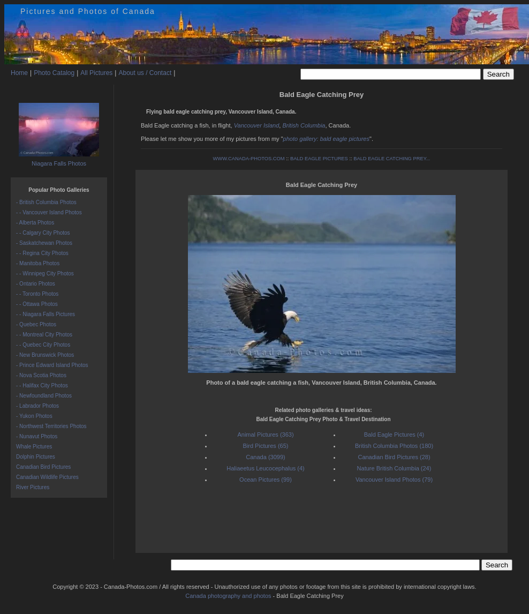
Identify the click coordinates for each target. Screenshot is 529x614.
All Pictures (96, 73)
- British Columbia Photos (46, 202)
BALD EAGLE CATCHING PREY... (391, 158)
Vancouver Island (256, 125)
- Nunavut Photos (36, 436)
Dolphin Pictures (35, 457)
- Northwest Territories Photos (51, 426)
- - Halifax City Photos (42, 385)
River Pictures (32, 487)
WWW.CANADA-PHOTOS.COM (249, 158)
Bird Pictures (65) (266, 446)
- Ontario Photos (35, 284)
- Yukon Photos (34, 416)
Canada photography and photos (228, 596)
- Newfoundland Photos (44, 396)
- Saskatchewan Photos (44, 243)
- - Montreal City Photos (44, 335)
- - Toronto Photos (37, 294)
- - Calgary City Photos (43, 233)
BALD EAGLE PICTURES (319, 158)
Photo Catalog (54, 73)
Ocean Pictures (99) (265, 479)
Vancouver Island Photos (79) (394, 479)
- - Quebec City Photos (43, 345)
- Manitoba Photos (37, 263)
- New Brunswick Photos (45, 355)
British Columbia (303, 125)
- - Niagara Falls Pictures (45, 314)
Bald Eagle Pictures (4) (394, 434)
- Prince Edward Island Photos (52, 365)
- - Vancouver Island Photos (49, 212)
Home (19, 73)
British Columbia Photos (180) (394, 446)
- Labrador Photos (37, 406)
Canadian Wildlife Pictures (47, 477)
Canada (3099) (265, 457)
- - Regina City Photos (42, 253)
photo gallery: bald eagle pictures (326, 139)
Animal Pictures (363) (265, 434)
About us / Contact (144, 73)
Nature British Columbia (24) (394, 468)
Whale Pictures (34, 447)
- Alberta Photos (35, 223)
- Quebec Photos (36, 324)
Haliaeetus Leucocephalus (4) (265, 468)
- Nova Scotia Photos (41, 375)
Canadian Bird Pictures (43, 467)
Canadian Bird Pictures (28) (394, 457)
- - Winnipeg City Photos (45, 273)
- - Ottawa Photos (37, 304)
